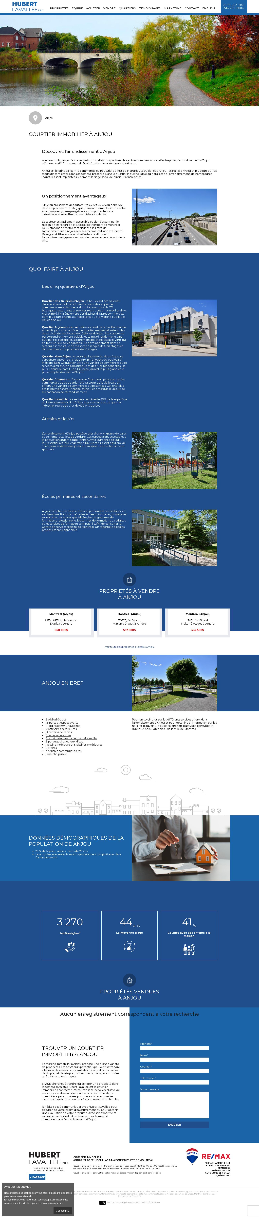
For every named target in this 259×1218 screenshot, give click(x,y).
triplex (157, 1177)
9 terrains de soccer (58, 735)
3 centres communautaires (63, 751)
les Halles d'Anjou (179, 170)
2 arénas (51, 747)
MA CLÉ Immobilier (151, 1207)
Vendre (109, 8)
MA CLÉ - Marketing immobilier (117, 1207)
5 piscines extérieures (88, 744)
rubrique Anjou (142, 729)
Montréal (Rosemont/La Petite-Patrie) (132, 1199)
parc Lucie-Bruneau (75, 369)
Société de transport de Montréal (98, 224)
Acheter (93, 8)
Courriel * (146, 1066)
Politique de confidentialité (206, 1196)
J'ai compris (62, 1210)
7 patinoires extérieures (61, 729)
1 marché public (56, 754)
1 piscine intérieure (58, 744)
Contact (192, 8)
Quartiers (127, 8)
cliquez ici (58, 1203)
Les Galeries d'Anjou (153, 170)
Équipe (77, 8)
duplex (106, 1177)
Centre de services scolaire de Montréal (68, 526)
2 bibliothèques (56, 719)
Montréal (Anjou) (144, 1171)
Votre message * (150, 1089)
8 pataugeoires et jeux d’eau (65, 741)
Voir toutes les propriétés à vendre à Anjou (129, 647)
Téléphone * (148, 1078)
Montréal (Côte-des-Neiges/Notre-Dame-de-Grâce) (111, 1173)
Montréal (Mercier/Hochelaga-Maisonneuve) (115, 1171)
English (208, 8)
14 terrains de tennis (59, 732)
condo (150, 1177)
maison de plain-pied (137, 1177)
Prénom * (146, 1043)
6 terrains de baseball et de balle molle (71, 738)
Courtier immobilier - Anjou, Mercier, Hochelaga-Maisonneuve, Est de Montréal (108, 1196)
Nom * (144, 1055)
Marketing (173, 8)
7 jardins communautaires (63, 725)
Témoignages (150, 8)
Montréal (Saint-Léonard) (147, 1173)
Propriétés (59, 8)
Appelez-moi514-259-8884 (234, 6)
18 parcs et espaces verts (62, 722)
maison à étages (118, 1177)
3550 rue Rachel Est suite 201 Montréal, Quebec (172, 1196)
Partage (38, 1182)
